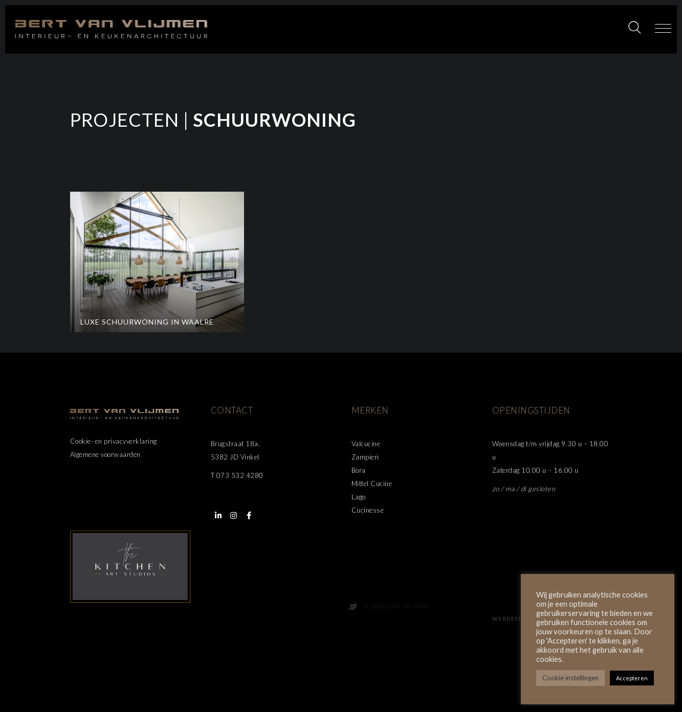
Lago (358, 497)
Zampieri (365, 457)
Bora (358, 470)
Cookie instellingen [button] (570, 678)
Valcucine (366, 444)
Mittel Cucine (371, 483)
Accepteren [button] (632, 678)
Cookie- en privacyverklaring (113, 441)
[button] (663, 29)
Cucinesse (367, 510)
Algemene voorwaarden (105, 454)
